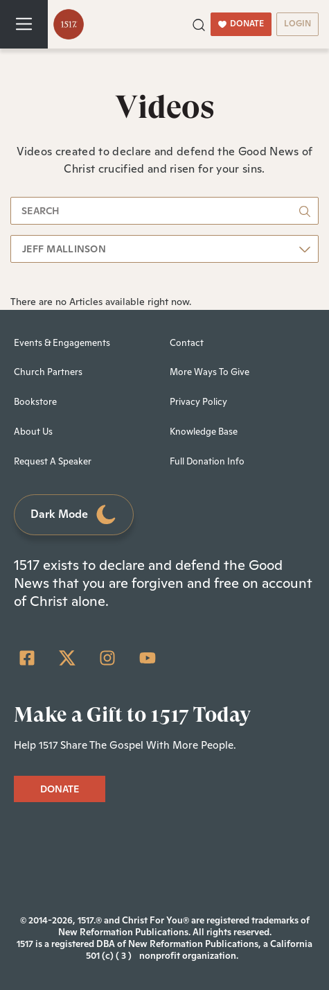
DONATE (241, 23)
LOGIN (297, 23)
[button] (199, 23)
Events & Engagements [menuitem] (62, 343)
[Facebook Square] (27, 658)
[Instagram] (107, 658)
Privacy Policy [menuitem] (198, 402)
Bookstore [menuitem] (35, 402)
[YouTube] (147, 658)
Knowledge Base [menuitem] (204, 431)
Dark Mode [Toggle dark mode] (74, 515)
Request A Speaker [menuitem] (52, 461)
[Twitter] (67, 658)
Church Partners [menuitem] (48, 372)
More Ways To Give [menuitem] (209, 372)
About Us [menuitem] (33, 431)
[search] (164, 211)
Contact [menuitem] (187, 343)
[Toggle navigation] (24, 24)
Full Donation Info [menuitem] (207, 461)
